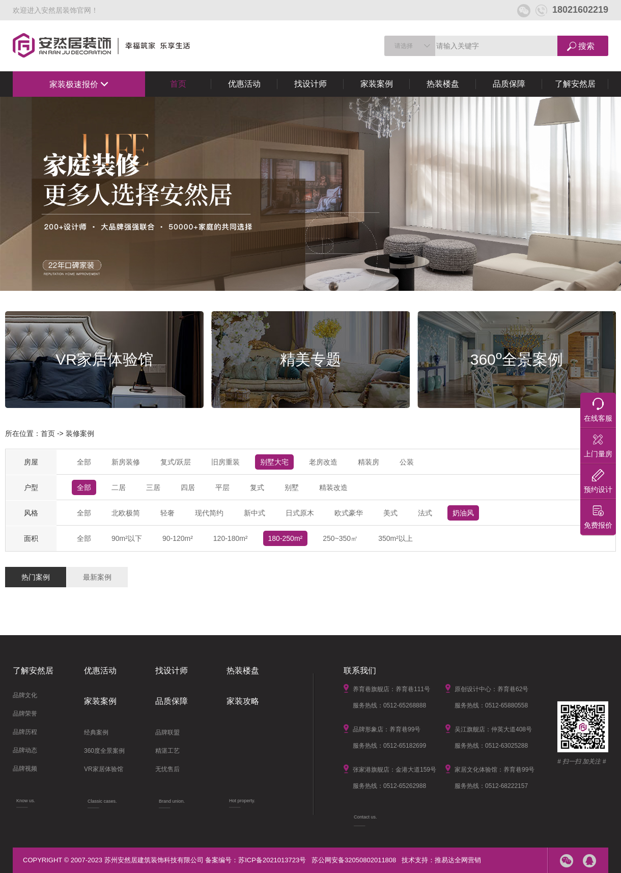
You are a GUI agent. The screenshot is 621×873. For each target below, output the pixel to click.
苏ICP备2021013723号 (272, 860)
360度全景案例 (104, 750)
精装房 (368, 462)
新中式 (254, 513)
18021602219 (571, 10)
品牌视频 (25, 768)
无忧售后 (167, 769)
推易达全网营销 (458, 860)
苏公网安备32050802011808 (354, 860)
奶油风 (463, 513)
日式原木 (300, 513)
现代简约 (209, 513)
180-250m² (285, 538)
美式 (390, 513)
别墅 (292, 487)
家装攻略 (243, 701)
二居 (118, 487)
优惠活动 (244, 83)
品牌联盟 (167, 732)
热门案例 (35, 577)
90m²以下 (126, 538)
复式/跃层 (175, 462)
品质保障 (509, 83)
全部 (84, 462)
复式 (257, 487)
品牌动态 (25, 750)
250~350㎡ (340, 538)
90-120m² (177, 538)
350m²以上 (395, 538)
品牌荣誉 (25, 713)
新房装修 (125, 462)
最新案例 (97, 577)
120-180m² (230, 538)
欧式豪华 (348, 513)
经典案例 (96, 732)
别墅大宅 (274, 462)
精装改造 (333, 487)
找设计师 (310, 83)
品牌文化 (25, 695)
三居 (153, 487)
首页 (178, 83)
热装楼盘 (443, 83)
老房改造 (323, 462)
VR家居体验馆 (103, 769)
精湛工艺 (167, 750)
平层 (222, 487)
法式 (425, 513)
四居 (188, 487)
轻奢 (167, 513)
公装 (407, 462)
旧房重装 (225, 462)
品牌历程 (25, 731)
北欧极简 (125, 513)
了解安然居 (575, 83)
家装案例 (376, 83)
